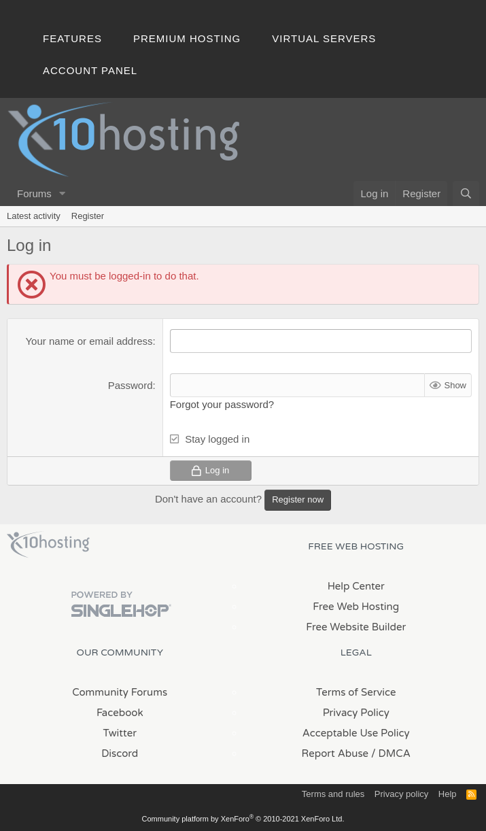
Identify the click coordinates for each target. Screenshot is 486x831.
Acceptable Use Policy (356, 732)
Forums (34, 193)
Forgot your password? (222, 404)
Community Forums (119, 691)
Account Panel (90, 70)
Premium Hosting (187, 38)
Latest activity (33, 216)
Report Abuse (335, 753)
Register (87, 216)
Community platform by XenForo (243, 819)
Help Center (356, 585)
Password (130, 385)
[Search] (466, 193)
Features (72, 38)
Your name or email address (88, 341)
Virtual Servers (324, 38)
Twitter (120, 732)
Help (447, 793)
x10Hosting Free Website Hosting (48, 544)
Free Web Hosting (356, 606)
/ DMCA (391, 753)
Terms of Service (356, 691)
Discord (119, 753)
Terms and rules (333, 793)
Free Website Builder (356, 626)
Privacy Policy (356, 712)
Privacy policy (401, 793)
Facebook (120, 712)
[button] (62, 193)
